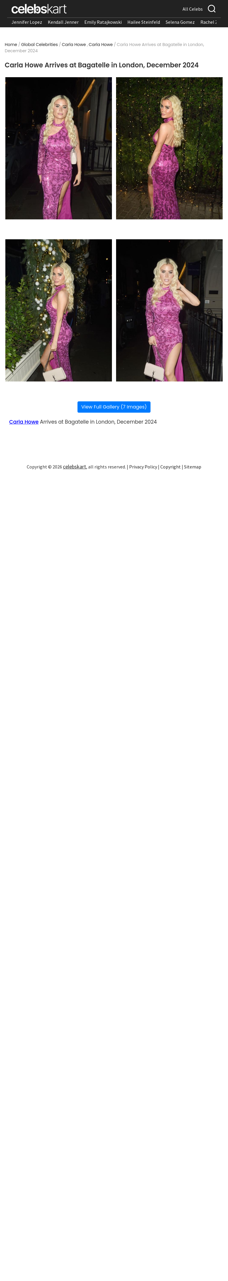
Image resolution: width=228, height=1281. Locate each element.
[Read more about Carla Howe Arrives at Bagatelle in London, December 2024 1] (58, 148)
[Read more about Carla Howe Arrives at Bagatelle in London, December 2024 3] (58, 310)
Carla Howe (74, 44)
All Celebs (193, 9)
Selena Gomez (180, 22)
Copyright (170, 467)
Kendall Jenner (63, 22)
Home (11, 44)
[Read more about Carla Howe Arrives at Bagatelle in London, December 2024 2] (169, 148)
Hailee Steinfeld (143, 22)
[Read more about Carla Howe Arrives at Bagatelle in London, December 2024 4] (169, 310)
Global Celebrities (39, 44)
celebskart (74, 466)
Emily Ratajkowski (103, 22)
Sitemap (192, 467)
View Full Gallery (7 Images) (114, 406)
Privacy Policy (143, 467)
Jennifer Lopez (27, 22)
